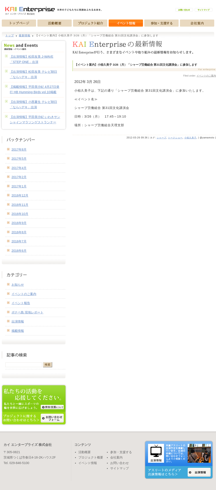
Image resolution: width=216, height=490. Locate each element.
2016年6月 (19, 250)
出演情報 (18, 321)
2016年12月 (20, 195)
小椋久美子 (190, 137)
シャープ (161, 137)
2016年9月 (19, 223)
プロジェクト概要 (90, 457)
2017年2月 (19, 177)
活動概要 (84, 452)
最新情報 (24, 35)
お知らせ (18, 284)
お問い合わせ (119, 463)
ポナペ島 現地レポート (27, 312)
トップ (9, 35)
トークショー (175, 137)
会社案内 (116, 457)
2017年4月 (19, 168)
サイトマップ (119, 468)
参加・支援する (121, 452)
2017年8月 (19, 149)
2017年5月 (19, 158)
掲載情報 (18, 331)
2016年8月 (19, 232)
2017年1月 (19, 186)
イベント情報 (87, 463)
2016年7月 (19, 241)
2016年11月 (20, 205)
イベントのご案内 (206, 75)
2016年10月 (20, 214)
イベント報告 (21, 303)
